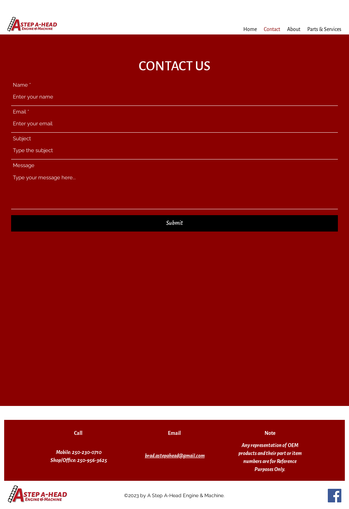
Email (19, 112)
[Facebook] (334, 495)
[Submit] (174, 223)
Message (23, 165)
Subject (22, 138)
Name (20, 85)
